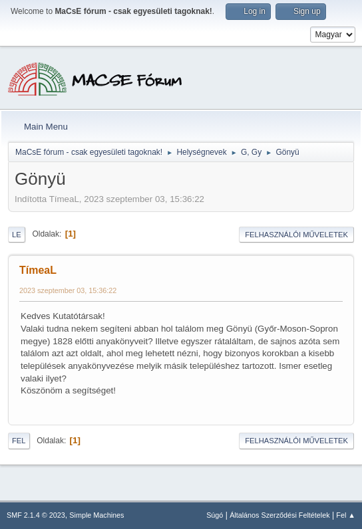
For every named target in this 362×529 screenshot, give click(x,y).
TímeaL (38, 270)
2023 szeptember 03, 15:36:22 (67, 290)
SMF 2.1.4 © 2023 (36, 515)
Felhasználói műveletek (296, 235)
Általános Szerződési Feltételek (279, 515)
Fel (19, 441)
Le (16, 235)
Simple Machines (96, 515)
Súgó (214, 515)
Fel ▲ (345, 515)
